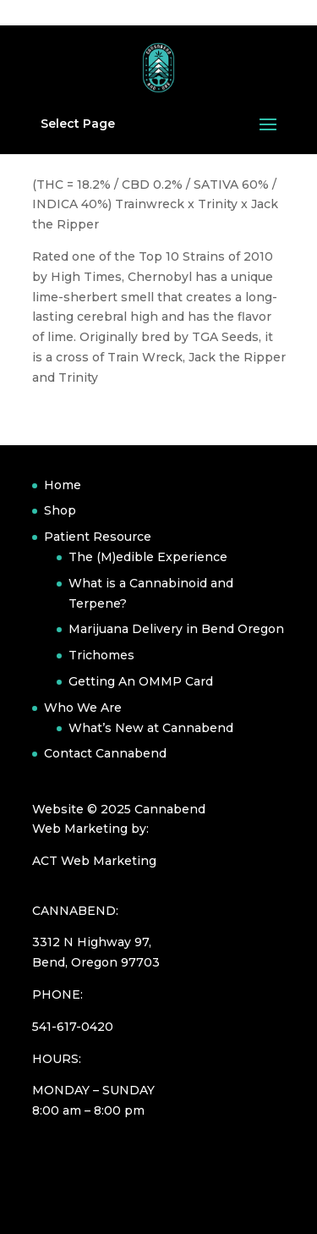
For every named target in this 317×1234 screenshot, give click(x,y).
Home (62, 485)
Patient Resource (97, 536)
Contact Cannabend (105, 753)
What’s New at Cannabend (150, 727)
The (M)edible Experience (147, 557)
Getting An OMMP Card (140, 681)
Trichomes (101, 655)
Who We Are (83, 707)
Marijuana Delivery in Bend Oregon (176, 628)
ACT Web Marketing (94, 860)
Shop (60, 510)
